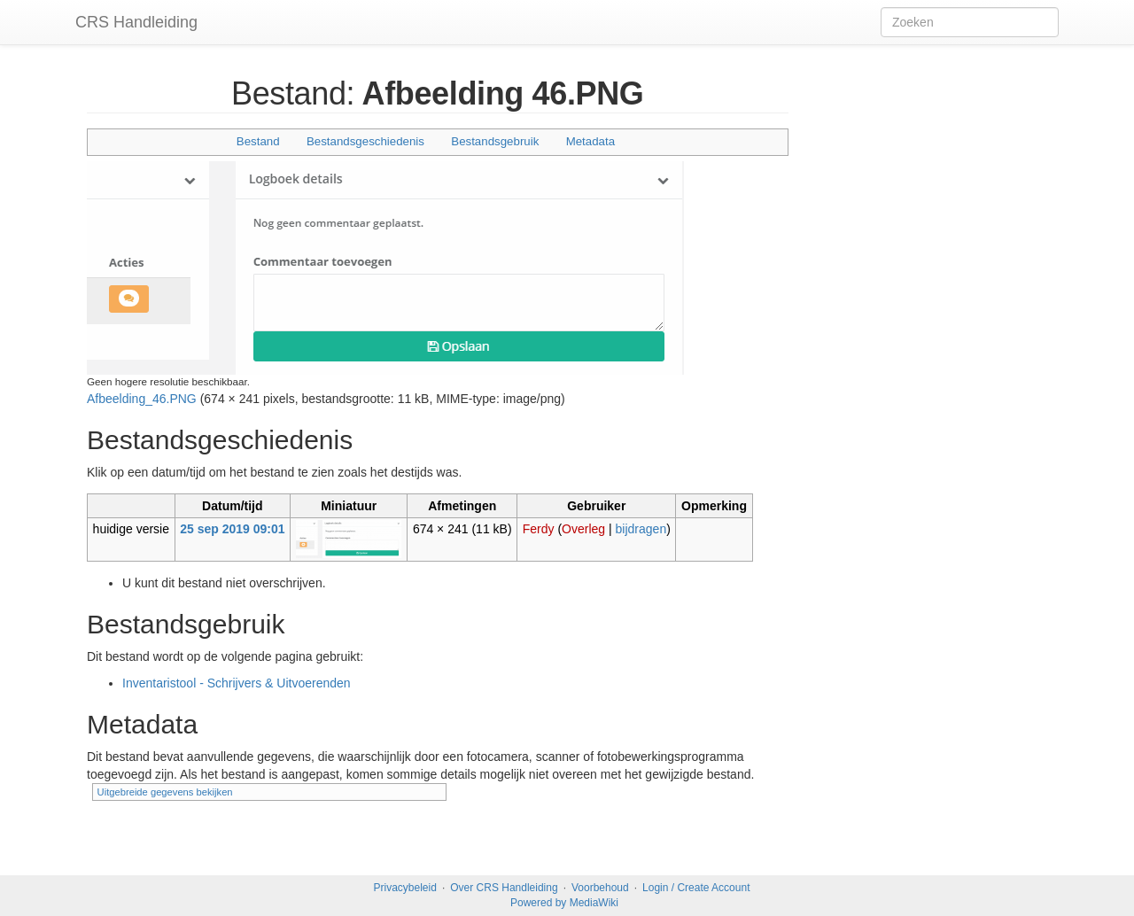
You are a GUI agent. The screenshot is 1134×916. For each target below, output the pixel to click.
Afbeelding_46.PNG (142, 399)
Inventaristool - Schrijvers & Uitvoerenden (236, 683)
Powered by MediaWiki (564, 903)
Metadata (590, 141)
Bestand (258, 141)
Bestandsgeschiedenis (365, 141)
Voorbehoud (600, 887)
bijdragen (641, 529)
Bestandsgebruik (495, 141)
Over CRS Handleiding (503, 887)
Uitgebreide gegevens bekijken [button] (165, 792)
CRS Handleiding (136, 22)
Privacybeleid (405, 887)
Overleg (583, 529)
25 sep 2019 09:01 (232, 529)
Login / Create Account (696, 887)
